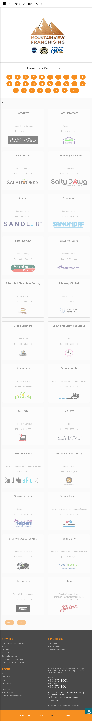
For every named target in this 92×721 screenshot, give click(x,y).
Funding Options (8, 650)
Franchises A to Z (54, 643)
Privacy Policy (54, 700)
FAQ (3, 680)
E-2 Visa (5, 646)
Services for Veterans (9, 656)
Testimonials (6, 689)
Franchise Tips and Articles (12, 696)
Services (42, 715)
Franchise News (7, 692)
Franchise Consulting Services (13, 643)
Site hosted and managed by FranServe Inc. (63, 705)
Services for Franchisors (11, 653)
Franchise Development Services (14, 662)
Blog (3, 686)
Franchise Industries (55, 646)
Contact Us (6, 677)
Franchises (54, 715)
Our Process (6, 683)
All (74, 90)
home (22, 715)
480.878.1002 (58, 680)
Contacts (68, 715)
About (31, 715)
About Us (5, 674)
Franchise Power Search (56, 650)
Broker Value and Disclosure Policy (63, 697)
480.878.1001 (58, 686)
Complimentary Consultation (12, 659)
